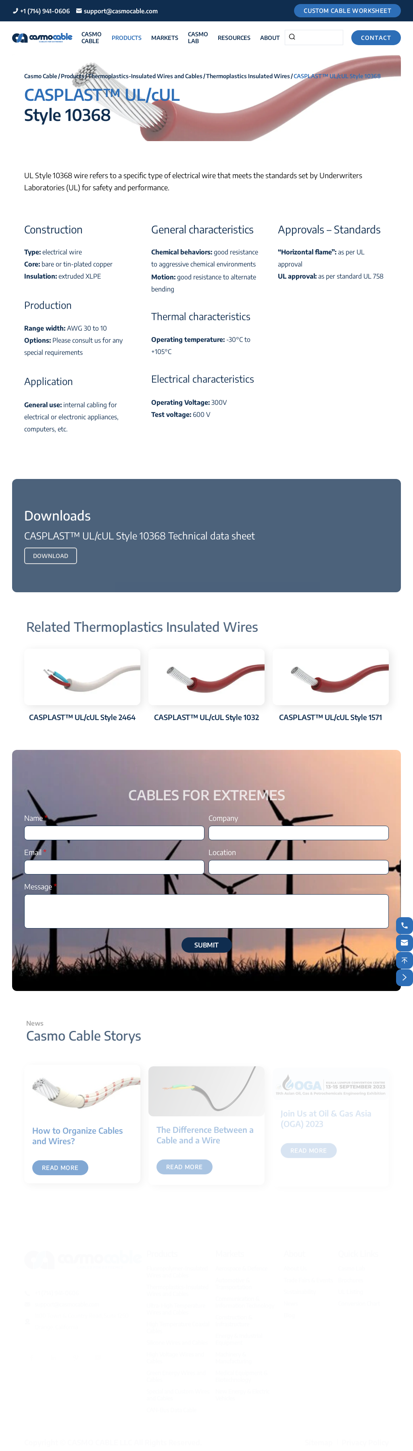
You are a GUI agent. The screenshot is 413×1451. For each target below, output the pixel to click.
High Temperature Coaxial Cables (177, 1324)
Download (50, 558)
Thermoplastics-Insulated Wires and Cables (145, 76)
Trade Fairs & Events (308, 1277)
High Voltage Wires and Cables (175, 1354)
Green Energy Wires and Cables (176, 1373)
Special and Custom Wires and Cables (177, 1392)
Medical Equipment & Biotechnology (241, 1373)
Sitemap (319, 1439)
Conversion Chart (359, 1300)
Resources (234, 37)
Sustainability (300, 1288)
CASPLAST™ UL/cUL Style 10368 (337, 76)
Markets (164, 37)
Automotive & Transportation (233, 1280)
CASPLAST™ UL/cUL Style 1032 (206, 717)
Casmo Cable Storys (86, 1035)
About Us (295, 1265)
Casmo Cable (91, 37)
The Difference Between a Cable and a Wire (205, 1137)
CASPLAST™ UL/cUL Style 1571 (330, 717)
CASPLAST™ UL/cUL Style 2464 (82, 717)
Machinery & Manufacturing (233, 1354)
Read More (60, 1171)
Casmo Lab (198, 37)
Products (127, 37)
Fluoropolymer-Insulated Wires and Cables (177, 1269)
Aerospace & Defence (241, 1265)
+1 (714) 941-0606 (45, 11)
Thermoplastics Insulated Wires (248, 76)
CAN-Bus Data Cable (171, 1406)
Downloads (57, 518)
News (291, 1300)
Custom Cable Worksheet (347, 10)
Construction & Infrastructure (233, 1317)
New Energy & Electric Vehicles (242, 1392)
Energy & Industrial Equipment (238, 1336)
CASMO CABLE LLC (99, 1439)
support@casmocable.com (121, 11)
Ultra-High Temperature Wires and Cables (175, 1306)
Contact (376, 37)
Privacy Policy (365, 1439)
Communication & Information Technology (244, 1299)
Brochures (350, 1277)
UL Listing (350, 1288)
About (270, 37)
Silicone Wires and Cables (177, 1339)
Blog (289, 1312)
